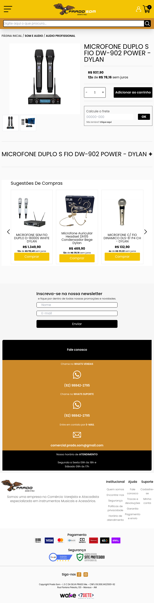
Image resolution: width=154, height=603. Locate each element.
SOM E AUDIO (34, 36)
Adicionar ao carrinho (133, 92)
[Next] (146, 232)
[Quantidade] (95, 92)
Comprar (31, 256)
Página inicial (12, 36)
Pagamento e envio (132, 516)
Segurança (115, 501)
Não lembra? (99, 122)
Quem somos (115, 489)
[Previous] (8, 232)
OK (144, 116)
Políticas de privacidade (115, 508)
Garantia (132, 509)
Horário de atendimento (115, 518)
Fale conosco (132, 491)
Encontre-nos (115, 495)
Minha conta (147, 501)
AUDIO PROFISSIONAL (60, 36)
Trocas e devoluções (132, 501)
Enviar (77, 324)
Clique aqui (106, 122)
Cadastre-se (147, 491)
